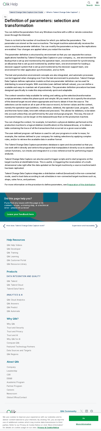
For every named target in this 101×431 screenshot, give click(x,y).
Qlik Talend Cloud (15, 285)
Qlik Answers (13, 303)
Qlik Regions (12, 354)
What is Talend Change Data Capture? (62, 12)
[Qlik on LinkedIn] (87, 411)
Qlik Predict (12, 307)
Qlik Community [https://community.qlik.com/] (68, 411)
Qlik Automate (13, 311)
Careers (10, 390)
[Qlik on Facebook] (92, 411)
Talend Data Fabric (15, 289)
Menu (97, 5)
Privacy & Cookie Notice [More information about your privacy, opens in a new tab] (48, 427)
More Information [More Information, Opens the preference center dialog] (83, 424)
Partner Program (14, 386)
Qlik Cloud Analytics (16, 300)
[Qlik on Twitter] (82, 411)
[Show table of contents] (5, 12)
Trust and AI (12, 335)
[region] (50, 422)
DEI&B (9, 378)
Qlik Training (12, 253)
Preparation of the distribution (81, 184)
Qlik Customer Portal (16, 260)
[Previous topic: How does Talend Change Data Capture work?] (26, 226)
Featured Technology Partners (21, 346)
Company (11, 367)
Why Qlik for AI (13, 339)
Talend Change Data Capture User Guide (26, 12)
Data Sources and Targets (19, 350)
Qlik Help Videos (14, 245)
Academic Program (16, 382)
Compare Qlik (13, 343)
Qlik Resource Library (17, 264)
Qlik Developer (14, 249)
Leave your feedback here (20, 214)
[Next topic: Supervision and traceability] (75, 226)
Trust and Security (15, 327)
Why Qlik (11, 324)
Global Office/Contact (17, 397)
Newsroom (12, 393)
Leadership (12, 371)
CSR (9, 374)
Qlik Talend (12, 281)
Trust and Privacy (15, 331)
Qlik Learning (13, 256)
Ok (83, 418)
